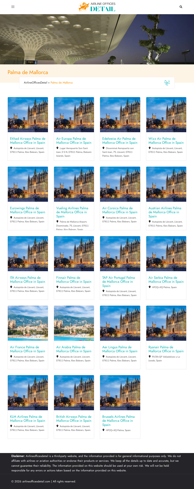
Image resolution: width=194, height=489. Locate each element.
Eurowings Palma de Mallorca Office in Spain (27, 210)
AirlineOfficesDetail (35, 82)
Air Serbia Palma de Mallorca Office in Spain (166, 280)
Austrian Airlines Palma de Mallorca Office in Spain (165, 212)
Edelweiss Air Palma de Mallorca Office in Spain (119, 141)
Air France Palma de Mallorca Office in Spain (27, 349)
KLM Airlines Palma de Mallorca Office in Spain (27, 419)
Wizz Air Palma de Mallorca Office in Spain (166, 141)
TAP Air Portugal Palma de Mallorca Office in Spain (118, 282)
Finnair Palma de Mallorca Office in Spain (73, 280)
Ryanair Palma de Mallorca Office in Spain (166, 349)
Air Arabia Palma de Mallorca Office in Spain (73, 349)
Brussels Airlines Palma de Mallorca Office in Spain (118, 421)
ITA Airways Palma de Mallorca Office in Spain (27, 280)
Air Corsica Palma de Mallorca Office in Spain (119, 210)
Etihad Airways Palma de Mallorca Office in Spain (27, 141)
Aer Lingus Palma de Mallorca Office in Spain (119, 349)
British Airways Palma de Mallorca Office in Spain (73, 419)
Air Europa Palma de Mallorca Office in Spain (73, 141)
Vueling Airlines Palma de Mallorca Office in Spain (72, 212)
